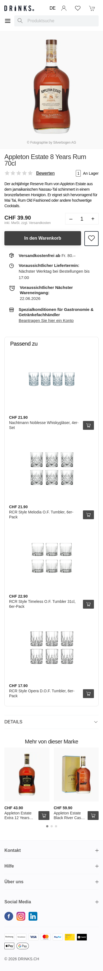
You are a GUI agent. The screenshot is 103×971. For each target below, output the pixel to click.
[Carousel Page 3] (56, 826)
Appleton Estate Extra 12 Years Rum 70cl (18, 818)
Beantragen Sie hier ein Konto (46, 320)
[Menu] (7, 20)
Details (51, 722)
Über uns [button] (13, 881)
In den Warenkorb (42, 238)
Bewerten (45, 173)
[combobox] (56, 20)
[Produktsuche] (20, 20)
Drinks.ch (28, 959)
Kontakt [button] (12, 850)
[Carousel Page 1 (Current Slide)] (47, 826)
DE (52, 8)
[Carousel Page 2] (52, 826)
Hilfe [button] (9, 866)
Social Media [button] (17, 901)
